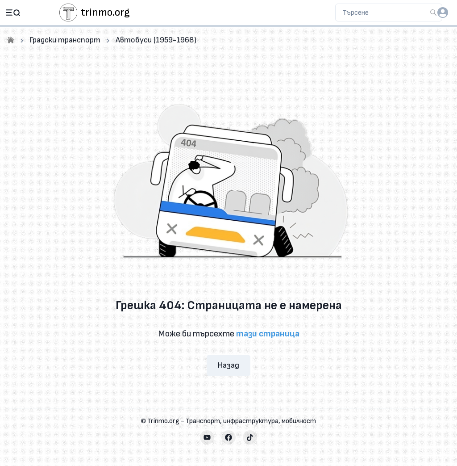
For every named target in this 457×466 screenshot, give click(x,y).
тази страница (267, 333)
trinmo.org (105, 12)
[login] (443, 12)
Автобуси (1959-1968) (156, 40)
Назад (228, 365)
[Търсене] (433, 12)
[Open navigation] (13, 12)
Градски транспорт (64, 40)
